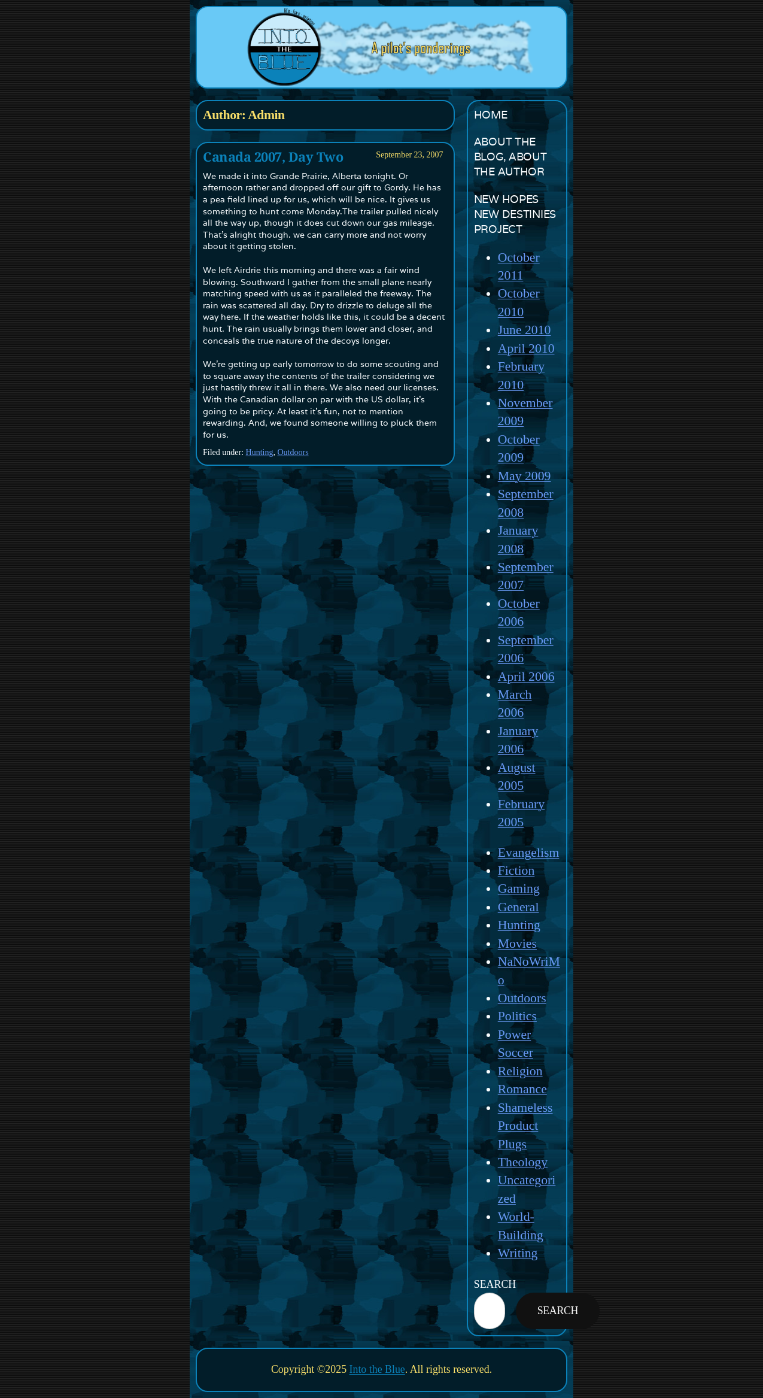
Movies (517, 943)
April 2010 (526, 348)
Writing (518, 1253)
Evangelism (529, 852)
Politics (517, 1016)
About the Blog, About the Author (510, 156)
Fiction (516, 870)
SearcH (495, 1284)
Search (557, 1311)
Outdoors (292, 452)
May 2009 (524, 476)
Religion (520, 1071)
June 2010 (524, 330)
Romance (522, 1089)
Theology (523, 1162)
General (518, 907)
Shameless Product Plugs (525, 1125)
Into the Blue (377, 1369)
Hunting (259, 452)
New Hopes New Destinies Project (515, 214)
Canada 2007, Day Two (273, 157)
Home (490, 115)
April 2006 (526, 676)
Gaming (519, 888)
